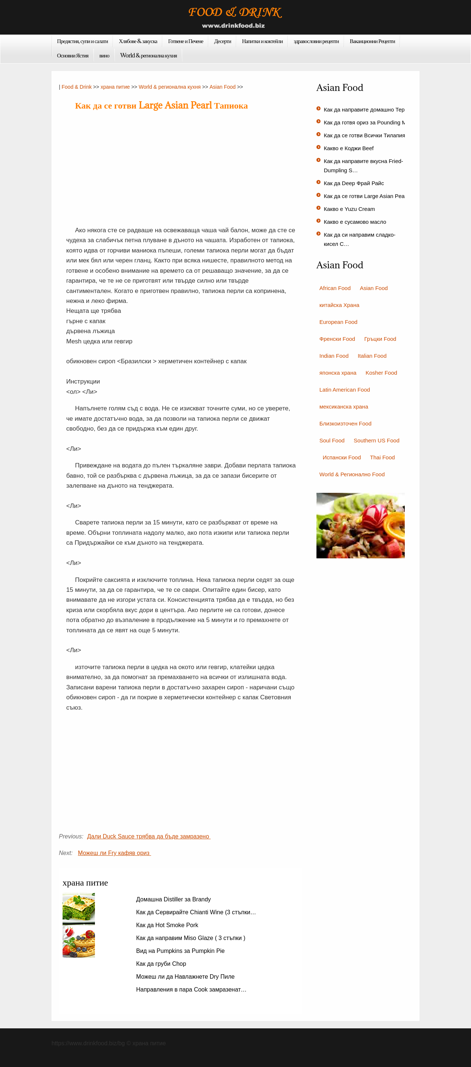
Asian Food (222, 87)
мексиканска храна (343, 406)
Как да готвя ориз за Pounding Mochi (371, 122)
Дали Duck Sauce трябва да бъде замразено (149, 836)
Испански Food (342, 457)
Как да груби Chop (162, 964)
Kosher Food (381, 373)
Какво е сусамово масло (356, 222)
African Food (335, 288)
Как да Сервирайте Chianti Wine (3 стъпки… (196, 912)
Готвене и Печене (185, 41)
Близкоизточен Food (345, 423)
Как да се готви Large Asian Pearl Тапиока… (380, 196)
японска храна (338, 373)
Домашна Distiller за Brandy (174, 899)
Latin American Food (344, 389)
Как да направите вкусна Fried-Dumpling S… (363, 165)
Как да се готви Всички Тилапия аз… (371, 135)
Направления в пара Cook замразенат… (191, 989)
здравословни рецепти (316, 41)
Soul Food (331, 440)
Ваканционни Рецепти (372, 41)
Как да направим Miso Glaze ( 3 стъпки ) (191, 938)
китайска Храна (339, 305)
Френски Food (337, 339)
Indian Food (333, 356)
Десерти (222, 41)
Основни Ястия (72, 55)
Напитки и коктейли (262, 41)
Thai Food (382, 457)
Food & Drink (77, 87)
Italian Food (372, 356)
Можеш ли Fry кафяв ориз (114, 853)
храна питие (115, 87)
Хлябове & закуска (138, 41)
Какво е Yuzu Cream (350, 209)
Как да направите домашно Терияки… (373, 109)
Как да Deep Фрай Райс (355, 183)
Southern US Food (376, 440)
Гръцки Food (380, 339)
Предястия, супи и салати (82, 41)
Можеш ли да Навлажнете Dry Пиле (186, 977)
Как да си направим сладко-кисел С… (360, 239)
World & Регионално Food (352, 474)
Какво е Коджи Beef (349, 148)
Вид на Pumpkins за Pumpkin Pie (181, 951)
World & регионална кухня (148, 55)
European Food (338, 322)
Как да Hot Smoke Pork (168, 925)
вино (104, 55)
